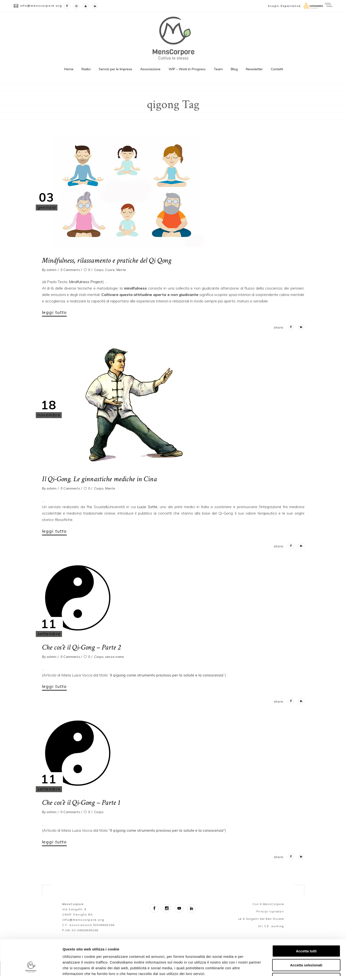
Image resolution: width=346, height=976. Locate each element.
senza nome (114, 657)
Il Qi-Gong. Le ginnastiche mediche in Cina (99, 479)
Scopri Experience (284, 6)
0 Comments (70, 270)
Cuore (109, 270)
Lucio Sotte (147, 506)
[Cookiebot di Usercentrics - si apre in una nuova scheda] (31, 966)
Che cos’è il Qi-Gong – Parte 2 (81, 647)
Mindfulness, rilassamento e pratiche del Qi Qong (106, 260)
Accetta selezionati (306, 932)
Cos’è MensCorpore (268, 904)
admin (52, 270)
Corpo (98, 270)
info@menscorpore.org (41, 5)
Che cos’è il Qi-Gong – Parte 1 (81, 802)
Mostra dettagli (251, 967)
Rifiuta (306, 946)
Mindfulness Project (86, 281)
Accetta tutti (306, 918)
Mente (121, 270)
